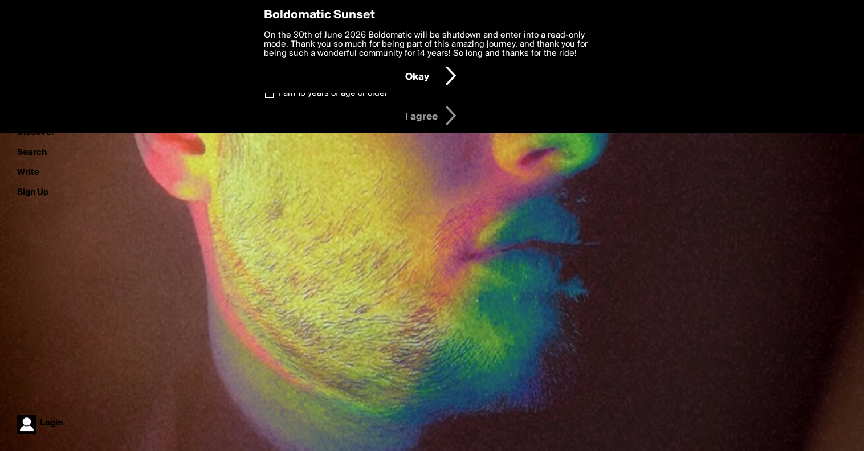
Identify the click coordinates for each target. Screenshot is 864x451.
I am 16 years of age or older (333, 93)
